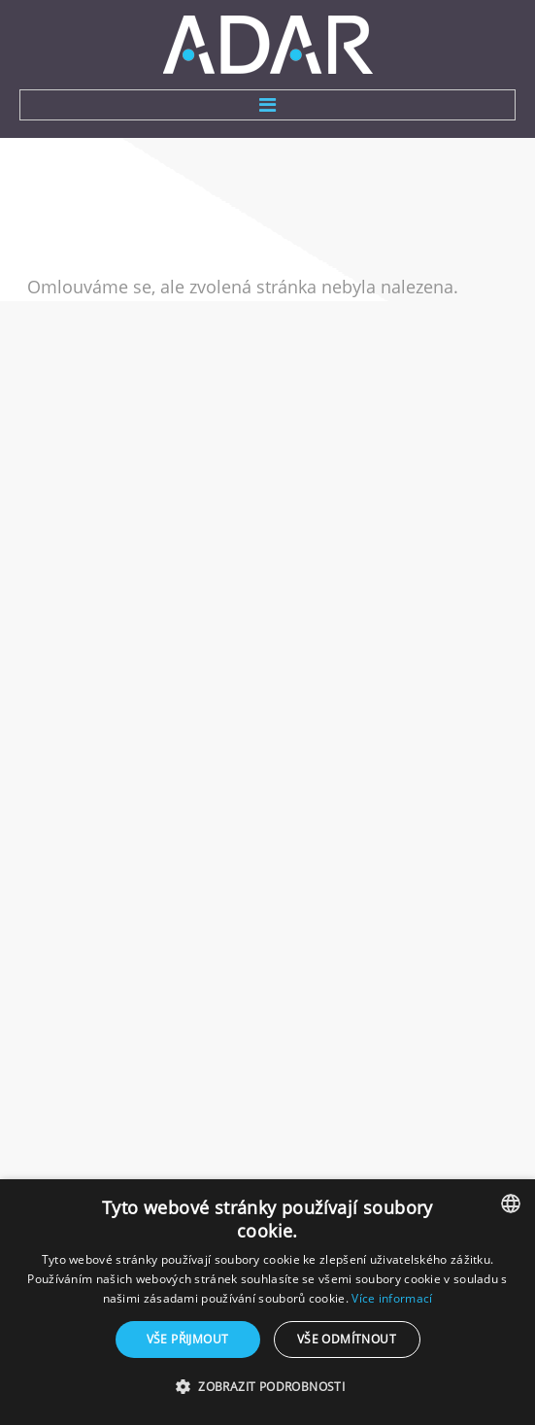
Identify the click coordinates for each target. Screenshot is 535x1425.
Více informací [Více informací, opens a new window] (391, 1298)
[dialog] (267, 1302)
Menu (267, 104)
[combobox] (510, 1203)
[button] (267, 1387)
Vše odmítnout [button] (346, 1339)
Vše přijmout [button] (188, 1339)
